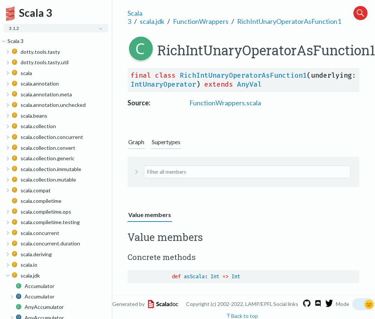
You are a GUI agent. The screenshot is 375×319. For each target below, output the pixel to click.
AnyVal (249, 84)
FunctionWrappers (201, 21)
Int (215, 276)
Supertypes (166, 141)
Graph (136, 141)
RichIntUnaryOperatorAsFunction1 (289, 21)
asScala (194, 276)
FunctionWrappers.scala (225, 103)
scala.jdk (152, 21)
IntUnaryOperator (163, 84)
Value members (149, 214)
